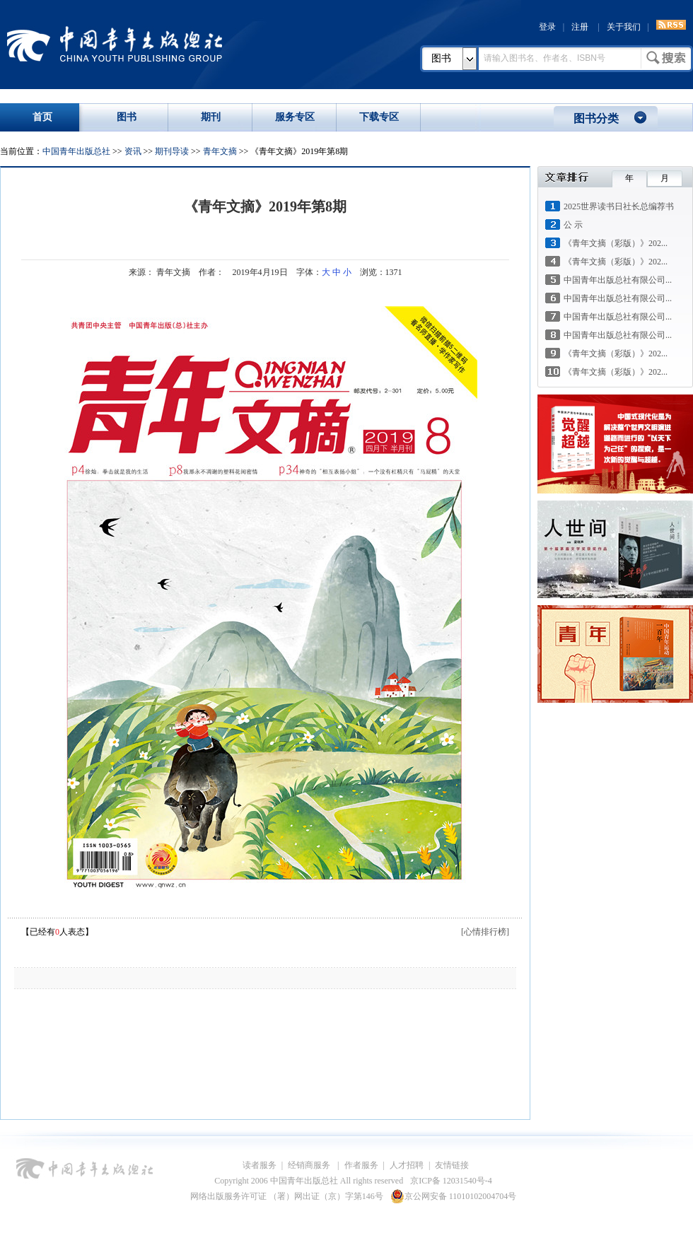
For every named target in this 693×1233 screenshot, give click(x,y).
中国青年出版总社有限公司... (618, 280)
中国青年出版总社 (114, 44)
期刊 (211, 117)
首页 (42, 117)
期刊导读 (172, 151)
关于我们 (624, 27)
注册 (579, 27)
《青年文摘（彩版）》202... (616, 243)
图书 (441, 58)
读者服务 (259, 1165)
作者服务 (361, 1165)
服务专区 (295, 117)
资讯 (132, 151)
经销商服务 (310, 1165)
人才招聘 (407, 1165)
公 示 (573, 225)
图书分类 (596, 118)
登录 (547, 27)
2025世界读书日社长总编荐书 (619, 206)
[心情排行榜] (485, 932)
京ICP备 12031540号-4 (451, 1181)
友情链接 (452, 1165)
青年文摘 (220, 151)
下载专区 (379, 117)
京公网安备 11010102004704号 (453, 1196)
